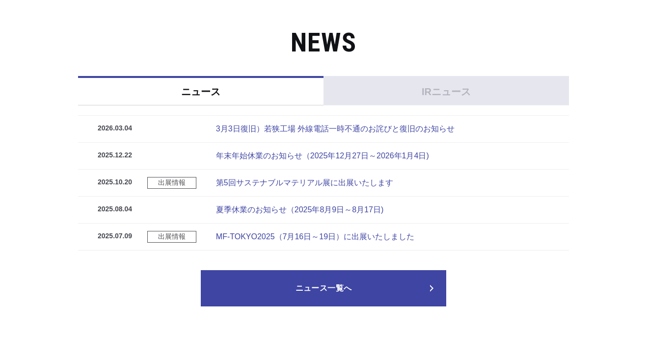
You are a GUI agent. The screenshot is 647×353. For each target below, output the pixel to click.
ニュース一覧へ (324, 288)
